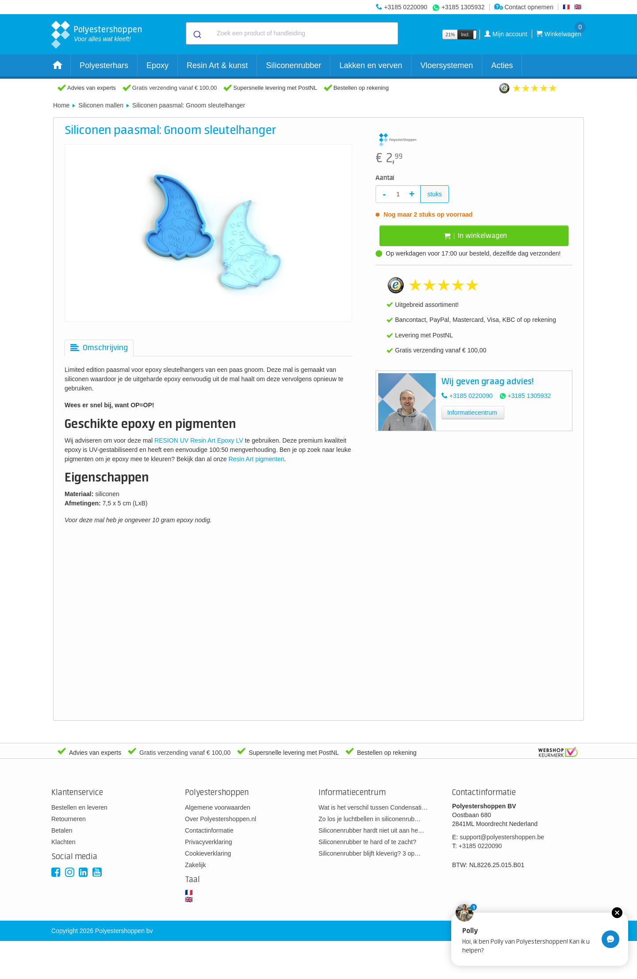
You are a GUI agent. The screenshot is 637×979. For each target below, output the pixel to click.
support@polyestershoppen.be (502, 837)
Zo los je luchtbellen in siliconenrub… (369, 818)
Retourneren (68, 818)
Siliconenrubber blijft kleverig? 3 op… (369, 853)
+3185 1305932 (463, 7)
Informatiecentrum (472, 412)
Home (61, 105)
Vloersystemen (446, 65)
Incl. (465, 34)
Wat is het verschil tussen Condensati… (373, 807)
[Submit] (196, 33)
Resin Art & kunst (217, 65)
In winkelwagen (476, 236)
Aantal (385, 178)
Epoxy (157, 65)
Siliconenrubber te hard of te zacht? (367, 841)
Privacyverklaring (208, 841)
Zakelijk (195, 864)
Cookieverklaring (208, 853)
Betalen (61, 830)
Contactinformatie (209, 830)
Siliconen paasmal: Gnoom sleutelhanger (188, 105)
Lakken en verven (370, 65)
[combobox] (292, 33)
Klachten (63, 841)
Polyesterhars (104, 65)
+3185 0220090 (405, 7)
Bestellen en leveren (79, 807)
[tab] (99, 348)
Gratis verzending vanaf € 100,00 (174, 87)
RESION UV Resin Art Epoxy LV (198, 440)
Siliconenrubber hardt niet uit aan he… (371, 830)
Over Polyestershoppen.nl (220, 818)
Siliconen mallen (100, 105)
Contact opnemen (523, 7)
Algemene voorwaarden (217, 807)
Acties (502, 65)
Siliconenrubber (293, 65)
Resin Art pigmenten (256, 459)
